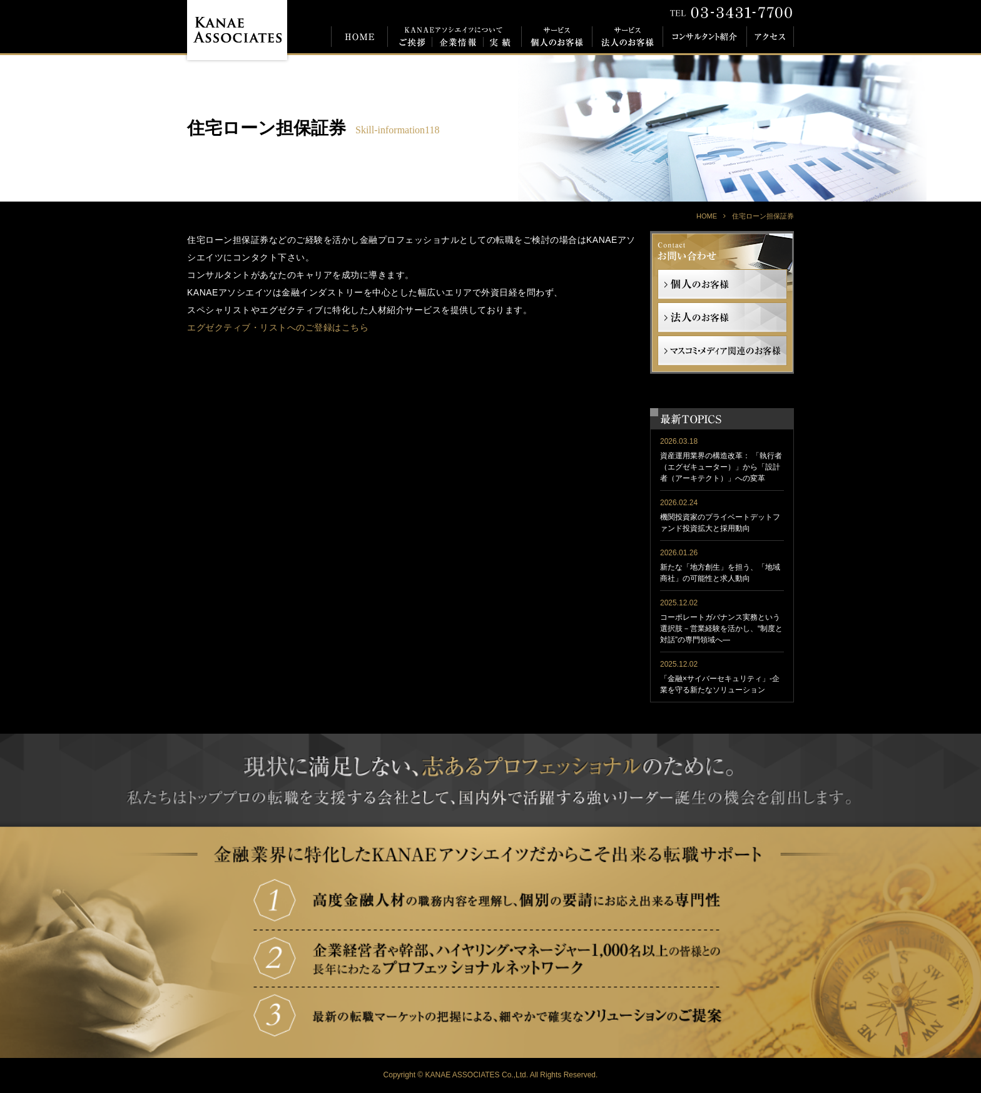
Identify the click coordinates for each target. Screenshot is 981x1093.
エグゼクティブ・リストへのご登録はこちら (278, 327)
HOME (706, 216)
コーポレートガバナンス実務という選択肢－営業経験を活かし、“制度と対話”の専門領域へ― (721, 628)
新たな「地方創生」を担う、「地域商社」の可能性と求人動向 (720, 573)
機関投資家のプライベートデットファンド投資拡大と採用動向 (720, 523)
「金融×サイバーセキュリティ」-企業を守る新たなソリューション (720, 684)
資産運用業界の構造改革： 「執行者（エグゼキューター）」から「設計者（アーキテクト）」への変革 (721, 467)
